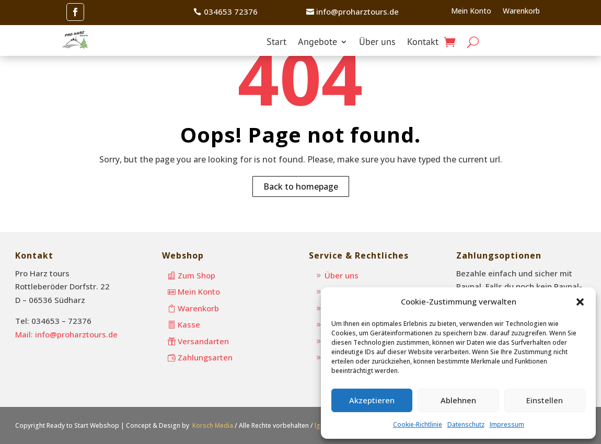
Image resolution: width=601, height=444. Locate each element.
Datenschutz (465, 424)
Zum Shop (196, 275)
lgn (319, 425)
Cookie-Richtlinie (417, 424)
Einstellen (544, 400)
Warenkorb (521, 11)
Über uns (377, 43)
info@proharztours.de (357, 11)
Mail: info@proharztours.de (66, 334)
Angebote (317, 43)
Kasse (189, 324)
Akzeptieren (372, 400)
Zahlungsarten (205, 357)
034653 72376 (231, 11)
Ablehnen (458, 400)
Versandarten (203, 341)
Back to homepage (300, 186)
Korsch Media (212, 425)
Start (276, 43)
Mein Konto (471, 11)
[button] (580, 302)
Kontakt (422, 43)
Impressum (507, 424)
